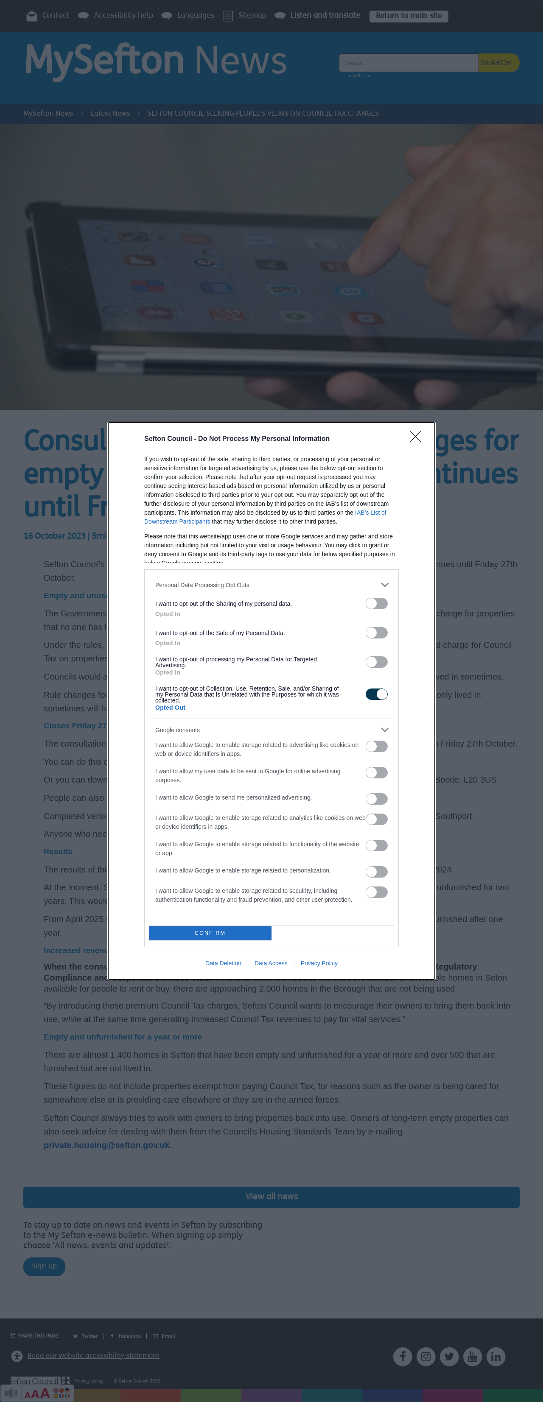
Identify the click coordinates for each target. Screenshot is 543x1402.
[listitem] (271, 584)
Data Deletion (223, 963)
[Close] (418, 439)
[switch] (377, 603)
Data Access (271, 963)
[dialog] (271, 701)
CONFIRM (210, 933)
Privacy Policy (319, 963)
